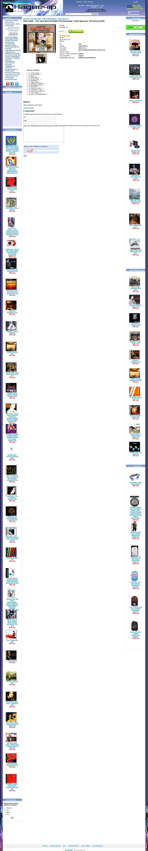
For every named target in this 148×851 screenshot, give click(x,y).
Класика (9, 808)
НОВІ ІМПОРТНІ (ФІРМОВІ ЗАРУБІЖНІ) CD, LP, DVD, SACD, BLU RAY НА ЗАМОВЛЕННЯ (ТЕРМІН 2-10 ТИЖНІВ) (13, 55)
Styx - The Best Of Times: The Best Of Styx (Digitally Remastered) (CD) (12, 478)
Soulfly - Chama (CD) (135, 100)
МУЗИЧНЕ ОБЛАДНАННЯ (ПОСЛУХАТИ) (10, 61)
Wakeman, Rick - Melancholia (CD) (135, 201)
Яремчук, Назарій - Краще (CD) (136, 305)
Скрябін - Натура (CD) (12, 352)
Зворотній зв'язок (73, 845)
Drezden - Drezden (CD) (12, 558)
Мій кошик (136, 18)
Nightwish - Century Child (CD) (12, 332)
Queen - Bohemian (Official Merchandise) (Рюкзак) (135, 634)
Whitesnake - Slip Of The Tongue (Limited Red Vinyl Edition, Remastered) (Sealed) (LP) (12, 252)
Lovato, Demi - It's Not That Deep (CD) (136, 76)
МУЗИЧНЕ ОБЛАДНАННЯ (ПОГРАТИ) (10, 66)
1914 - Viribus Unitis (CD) (135, 225)
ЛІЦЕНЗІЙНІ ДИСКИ (13, 30)
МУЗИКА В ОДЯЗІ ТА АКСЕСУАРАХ (11, 70)
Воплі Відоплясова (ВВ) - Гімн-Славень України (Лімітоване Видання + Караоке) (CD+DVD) (12, 149)
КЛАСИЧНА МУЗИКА (11, 20)
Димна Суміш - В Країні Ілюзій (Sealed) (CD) (135, 435)
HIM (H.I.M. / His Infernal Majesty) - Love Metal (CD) (12, 518)
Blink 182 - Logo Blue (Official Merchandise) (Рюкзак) (136, 584)
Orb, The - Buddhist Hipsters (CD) (136, 126)
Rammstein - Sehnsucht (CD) (136, 324)
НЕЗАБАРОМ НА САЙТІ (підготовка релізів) (12, 75)
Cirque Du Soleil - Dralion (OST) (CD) (12, 764)
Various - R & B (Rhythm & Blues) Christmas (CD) (12, 395)
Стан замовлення (133, 14)
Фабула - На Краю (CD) (12, 682)
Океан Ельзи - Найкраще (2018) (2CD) (135, 288)
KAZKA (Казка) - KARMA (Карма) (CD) (12, 189)
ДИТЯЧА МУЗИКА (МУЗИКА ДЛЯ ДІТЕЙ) (12, 46)
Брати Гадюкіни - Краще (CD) (135, 416)
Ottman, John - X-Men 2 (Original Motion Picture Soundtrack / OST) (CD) (12, 622)
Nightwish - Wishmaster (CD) (12, 311)
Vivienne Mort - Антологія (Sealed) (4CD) (12, 456)
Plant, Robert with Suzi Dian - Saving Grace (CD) (135, 52)
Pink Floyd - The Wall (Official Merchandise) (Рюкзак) (136, 560)
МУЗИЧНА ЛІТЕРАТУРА (12, 73)
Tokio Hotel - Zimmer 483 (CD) (12, 208)
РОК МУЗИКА (9, 22)
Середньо (65, 39)
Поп (8, 814)
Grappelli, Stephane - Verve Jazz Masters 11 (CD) (12, 539)
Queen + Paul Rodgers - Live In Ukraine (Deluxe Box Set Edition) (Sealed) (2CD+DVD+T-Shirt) (12, 231)
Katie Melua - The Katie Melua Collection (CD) (12, 497)
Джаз (8, 812)
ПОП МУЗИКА (9, 26)
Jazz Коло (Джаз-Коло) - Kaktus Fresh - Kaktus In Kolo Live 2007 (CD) (12, 745)
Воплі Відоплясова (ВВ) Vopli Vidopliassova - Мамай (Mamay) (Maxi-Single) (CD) (12, 170)
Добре (67, 39)
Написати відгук (28, 108)
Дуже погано (60, 39)
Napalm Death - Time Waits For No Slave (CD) (12, 374)
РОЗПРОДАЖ (9, 78)
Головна (79, 2)
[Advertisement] (12, 110)
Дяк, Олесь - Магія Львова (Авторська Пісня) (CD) (12, 724)
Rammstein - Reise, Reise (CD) (136, 397)
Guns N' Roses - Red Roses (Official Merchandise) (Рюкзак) (135, 609)
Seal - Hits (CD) (12, 661)
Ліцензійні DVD (13, 32)
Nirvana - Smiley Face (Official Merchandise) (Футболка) (136, 535)
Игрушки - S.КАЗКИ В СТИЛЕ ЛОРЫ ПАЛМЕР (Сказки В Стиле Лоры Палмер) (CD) (12, 437)
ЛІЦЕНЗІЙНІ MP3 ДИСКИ (13, 50)
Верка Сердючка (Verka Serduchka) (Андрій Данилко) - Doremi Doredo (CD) (12, 581)
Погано (62, 39)
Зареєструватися (133, 11)
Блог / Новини (88, 2)
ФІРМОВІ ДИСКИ (12, 35)
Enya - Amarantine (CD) (12, 641)
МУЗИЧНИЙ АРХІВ (11, 79)
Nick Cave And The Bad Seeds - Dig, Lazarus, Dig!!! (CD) (12, 292)
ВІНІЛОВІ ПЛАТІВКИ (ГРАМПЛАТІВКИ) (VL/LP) (12, 28)
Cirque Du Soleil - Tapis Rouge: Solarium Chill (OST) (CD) (12, 787)
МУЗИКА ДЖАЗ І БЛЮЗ (12, 24)
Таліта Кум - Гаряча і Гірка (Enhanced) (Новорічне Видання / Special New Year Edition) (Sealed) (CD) (12, 417)
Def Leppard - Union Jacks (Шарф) (135, 483)
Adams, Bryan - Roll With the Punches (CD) (135, 251)
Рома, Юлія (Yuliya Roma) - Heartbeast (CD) (12, 703)
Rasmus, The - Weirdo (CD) (135, 151)
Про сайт (81, 5)
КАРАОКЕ (8, 48)
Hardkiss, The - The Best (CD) (136, 453)
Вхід (129, 13)
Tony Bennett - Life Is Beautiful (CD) (12, 270)
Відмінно (69, 39)
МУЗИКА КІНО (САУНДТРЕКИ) (10, 43)
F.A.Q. (101, 7)
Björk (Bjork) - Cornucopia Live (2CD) (136, 177)
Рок (8, 810)
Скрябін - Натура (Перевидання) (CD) (135, 379)
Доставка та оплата (93, 5)
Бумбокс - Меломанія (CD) (136, 361)
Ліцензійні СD (13, 34)
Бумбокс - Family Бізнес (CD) (135, 342)
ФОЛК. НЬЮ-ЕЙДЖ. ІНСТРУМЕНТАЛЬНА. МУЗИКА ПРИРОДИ (12, 39)
